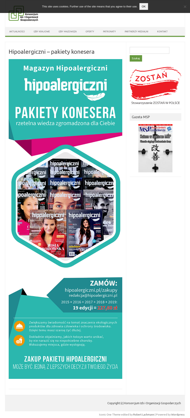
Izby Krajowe (42, 31)
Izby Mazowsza (68, 31)
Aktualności (17, 31)
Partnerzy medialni (136, 31)
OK (144, 6)
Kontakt (162, 31)
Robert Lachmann (143, 414)
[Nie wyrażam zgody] (185, 7)
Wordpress (178, 414)
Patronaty (109, 31)
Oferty (90, 31)
